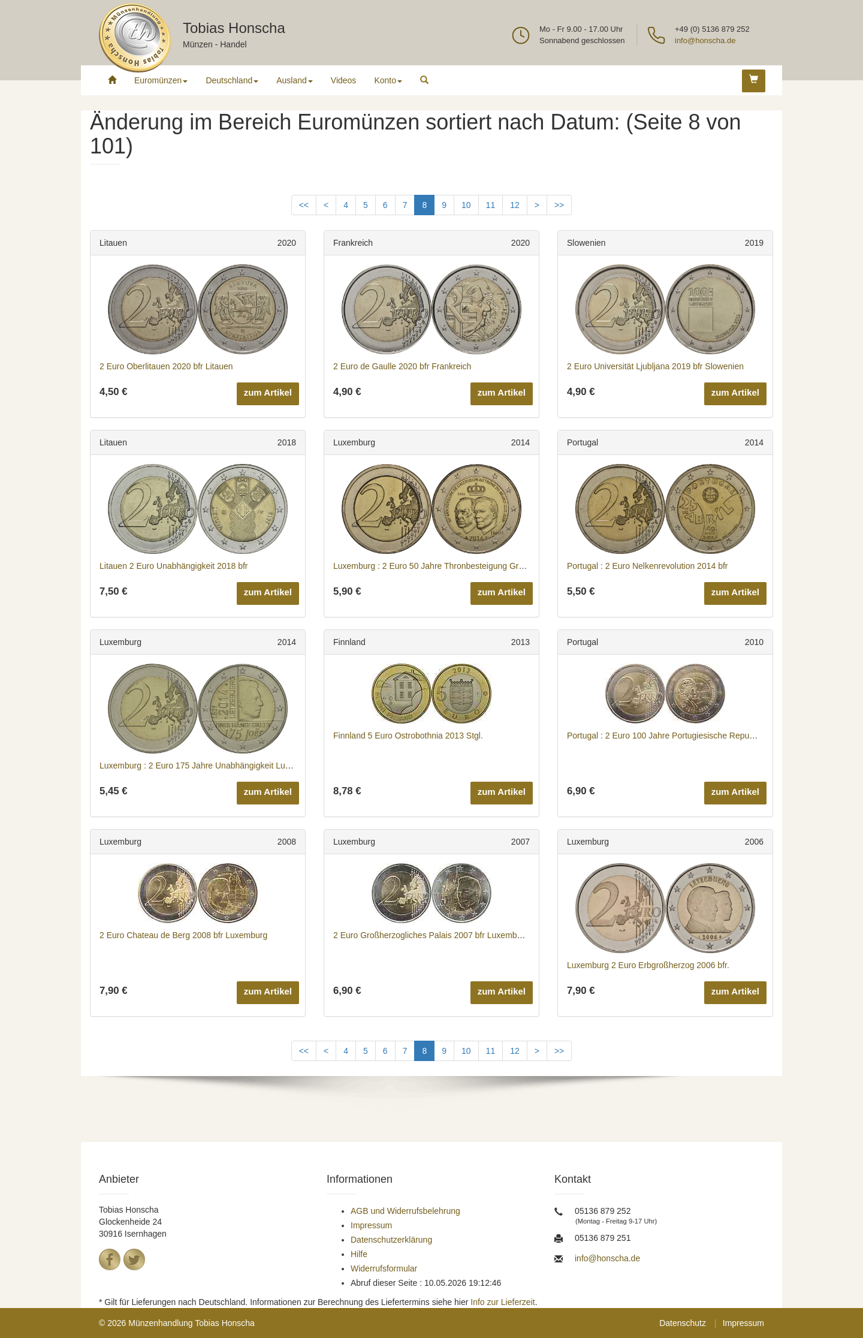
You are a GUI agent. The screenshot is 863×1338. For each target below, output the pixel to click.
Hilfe (359, 1254)
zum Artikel (268, 392)
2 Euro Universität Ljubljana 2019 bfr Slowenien (655, 366)
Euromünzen (161, 80)
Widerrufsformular (384, 1268)
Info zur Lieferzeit (502, 1302)
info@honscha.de (705, 40)
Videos (344, 80)
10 (466, 205)
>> (559, 205)
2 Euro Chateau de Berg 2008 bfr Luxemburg (183, 935)
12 (515, 205)
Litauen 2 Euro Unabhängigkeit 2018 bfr (173, 566)
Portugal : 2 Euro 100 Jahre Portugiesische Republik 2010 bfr (681, 735)
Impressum (371, 1225)
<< (304, 205)
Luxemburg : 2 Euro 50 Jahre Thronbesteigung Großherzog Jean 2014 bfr (470, 566)
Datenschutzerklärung (391, 1239)
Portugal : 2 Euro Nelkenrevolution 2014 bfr (647, 566)
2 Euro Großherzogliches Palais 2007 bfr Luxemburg (431, 935)
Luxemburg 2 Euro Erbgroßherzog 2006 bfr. (648, 965)
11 (491, 205)
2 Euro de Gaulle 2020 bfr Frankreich (402, 366)
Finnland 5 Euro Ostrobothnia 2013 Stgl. (408, 735)
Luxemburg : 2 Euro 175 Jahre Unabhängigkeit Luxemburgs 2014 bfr (227, 765)
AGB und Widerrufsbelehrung (405, 1211)
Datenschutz (682, 1323)
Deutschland (232, 80)
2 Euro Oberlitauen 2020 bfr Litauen (166, 366)
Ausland (294, 80)
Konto (388, 80)
